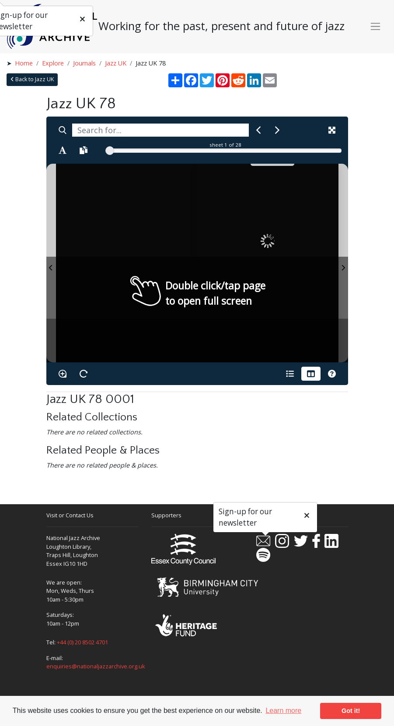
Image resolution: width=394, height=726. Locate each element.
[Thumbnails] (311, 374)
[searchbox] (161, 130)
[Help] (332, 374)
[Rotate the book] (83, 374)
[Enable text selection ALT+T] (62, 150)
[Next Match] (277, 130)
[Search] (62, 130)
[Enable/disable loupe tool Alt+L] (62, 374)
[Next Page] (343, 263)
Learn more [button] (283, 710)
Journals (84, 63)
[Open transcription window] (83, 150)
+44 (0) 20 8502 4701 (82, 642)
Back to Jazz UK (32, 79)
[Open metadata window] (290, 374)
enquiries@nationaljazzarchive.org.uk (95, 666)
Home (24, 63)
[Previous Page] (51, 263)
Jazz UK (115, 63)
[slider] (109, 150)
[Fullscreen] (332, 130)
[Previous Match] (258, 130)
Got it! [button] (351, 710)
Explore (53, 63)
